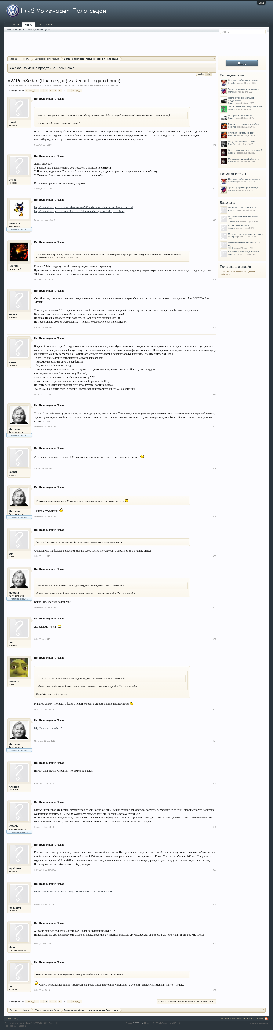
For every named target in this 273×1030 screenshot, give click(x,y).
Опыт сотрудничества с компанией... (246, 150)
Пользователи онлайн (235, 266)
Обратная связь (227, 1019)
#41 (214, 145)
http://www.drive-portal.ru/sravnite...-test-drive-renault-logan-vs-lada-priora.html (79, 211)
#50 (214, 556)
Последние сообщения (39, 29)
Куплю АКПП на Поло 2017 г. (242, 208)
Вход (261, 3)
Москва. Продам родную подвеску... (245, 234)
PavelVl (231, 144)
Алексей (14, 786)
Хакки (12, 362)
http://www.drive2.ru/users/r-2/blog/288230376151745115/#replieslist (73, 891)
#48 (214, 469)
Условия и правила (259, 1023)
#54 (214, 741)
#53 (214, 709)
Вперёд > (77, 90)
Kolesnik (232, 153)
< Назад (30, 90)
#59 (214, 944)
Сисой (12, 122)
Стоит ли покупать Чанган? (241, 133)
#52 (214, 639)
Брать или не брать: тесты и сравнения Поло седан (49, 85)
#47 (214, 426)
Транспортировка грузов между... (244, 89)
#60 (214, 990)
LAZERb (13, 266)
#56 (214, 827)
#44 (214, 280)
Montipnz (232, 237)
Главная (15, 24)
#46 (214, 394)
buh (11, 553)
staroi (12, 947)
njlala (230, 109)
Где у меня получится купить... (243, 141)
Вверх (260, 1019)
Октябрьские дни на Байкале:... (243, 159)
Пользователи (45, 24)
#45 (214, 327)
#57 (214, 870)
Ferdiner (232, 127)
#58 (214, 904)
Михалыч (14, 429)
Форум (28, 25)
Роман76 (14, 681)
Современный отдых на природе (244, 80)
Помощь (241, 1019)
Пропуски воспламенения (240, 115)
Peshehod (14, 223)
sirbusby (103, 85)
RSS (266, 1018)
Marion (231, 92)
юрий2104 (15, 868)
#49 (214, 516)
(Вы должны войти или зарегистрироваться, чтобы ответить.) (186, 1001)
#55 (214, 783)
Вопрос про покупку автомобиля (244, 124)
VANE (231, 248)
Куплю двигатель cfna (238, 225)
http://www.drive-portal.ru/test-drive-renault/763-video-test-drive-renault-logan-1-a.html (83, 207)
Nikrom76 (232, 254)
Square (231, 103)
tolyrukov (232, 83)
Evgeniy (13, 826)
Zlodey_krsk (233, 222)
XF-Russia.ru (20, 1026)
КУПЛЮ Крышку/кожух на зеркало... (245, 251)
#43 (214, 220)
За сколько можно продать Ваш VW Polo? (42, 68)
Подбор (201, 74)
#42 (214, 188)
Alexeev (232, 228)
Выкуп (208, 74)
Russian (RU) (11, 1019)
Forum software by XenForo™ (31, 1023)
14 (69, 90)
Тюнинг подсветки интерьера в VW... (246, 107)
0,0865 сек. (138, 1023)
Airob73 (231, 210)
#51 (214, 607)
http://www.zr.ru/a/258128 (48, 728)
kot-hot (13, 314)
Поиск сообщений (15, 29)
